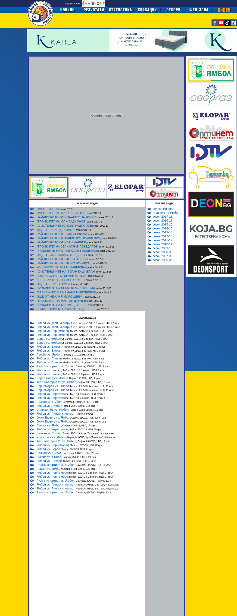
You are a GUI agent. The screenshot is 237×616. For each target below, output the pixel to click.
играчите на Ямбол (166, 212)
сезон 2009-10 (162, 248)
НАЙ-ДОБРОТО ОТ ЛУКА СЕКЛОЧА (62, 234)
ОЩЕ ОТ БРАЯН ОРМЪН (54, 284)
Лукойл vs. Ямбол (49, 354)
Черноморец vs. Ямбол (53, 386)
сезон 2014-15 (162, 228)
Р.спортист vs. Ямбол (51, 437)
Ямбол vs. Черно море (52, 429)
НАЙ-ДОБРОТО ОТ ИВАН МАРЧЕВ (61, 242)
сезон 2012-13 (162, 236)
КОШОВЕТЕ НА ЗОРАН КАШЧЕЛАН (62, 267)
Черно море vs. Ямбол (52, 378)
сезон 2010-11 (162, 244)
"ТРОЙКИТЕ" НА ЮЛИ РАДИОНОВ (61, 221)
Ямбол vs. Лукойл (49, 405)
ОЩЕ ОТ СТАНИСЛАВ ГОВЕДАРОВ (62, 255)
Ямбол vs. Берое (48, 394)
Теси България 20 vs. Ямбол (56, 382)
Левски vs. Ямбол (49, 425)
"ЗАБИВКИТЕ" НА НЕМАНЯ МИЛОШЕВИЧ (66, 292)
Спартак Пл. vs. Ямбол (52, 409)
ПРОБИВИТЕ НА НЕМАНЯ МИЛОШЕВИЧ (66, 288)
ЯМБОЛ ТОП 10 (48, 209)
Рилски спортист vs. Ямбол (56, 366)
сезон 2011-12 (162, 240)
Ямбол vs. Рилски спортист (56, 413)
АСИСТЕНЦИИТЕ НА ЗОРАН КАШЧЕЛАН (66, 271)
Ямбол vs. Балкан (49, 346)
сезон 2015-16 (162, 224)
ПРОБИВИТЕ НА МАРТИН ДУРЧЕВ (61, 305)
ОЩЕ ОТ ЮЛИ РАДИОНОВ (56, 230)
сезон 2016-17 (162, 220)
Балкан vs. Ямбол (49, 401)
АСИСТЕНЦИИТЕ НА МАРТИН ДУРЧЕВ (65, 309)
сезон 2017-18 (162, 216)
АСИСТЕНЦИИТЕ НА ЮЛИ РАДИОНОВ (64, 225)
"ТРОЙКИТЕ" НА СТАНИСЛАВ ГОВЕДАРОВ (67, 246)
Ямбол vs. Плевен (49, 358)
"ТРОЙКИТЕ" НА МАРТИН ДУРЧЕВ (61, 300)
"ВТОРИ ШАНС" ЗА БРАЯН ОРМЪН (62, 275)
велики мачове (163, 208)
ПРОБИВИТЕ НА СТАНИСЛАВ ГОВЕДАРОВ (67, 250)
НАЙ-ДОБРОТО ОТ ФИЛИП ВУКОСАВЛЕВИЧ (68, 238)
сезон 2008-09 (162, 252)
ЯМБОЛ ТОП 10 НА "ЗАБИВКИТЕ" (60, 213)
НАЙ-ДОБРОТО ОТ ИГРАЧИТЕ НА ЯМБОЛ (67, 217)
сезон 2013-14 (162, 232)
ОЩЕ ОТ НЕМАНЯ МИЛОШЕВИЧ (60, 296)
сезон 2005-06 (162, 260)
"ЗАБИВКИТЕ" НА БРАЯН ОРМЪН (61, 280)
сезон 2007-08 (162, 256)
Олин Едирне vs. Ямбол (53, 417)
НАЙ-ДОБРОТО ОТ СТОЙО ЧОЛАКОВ (63, 263)
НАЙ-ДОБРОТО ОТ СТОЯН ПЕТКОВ (62, 259)
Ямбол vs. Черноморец (53, 331)
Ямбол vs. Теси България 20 (56, 323)
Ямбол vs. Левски (49, 370)
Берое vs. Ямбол (48, 338)
